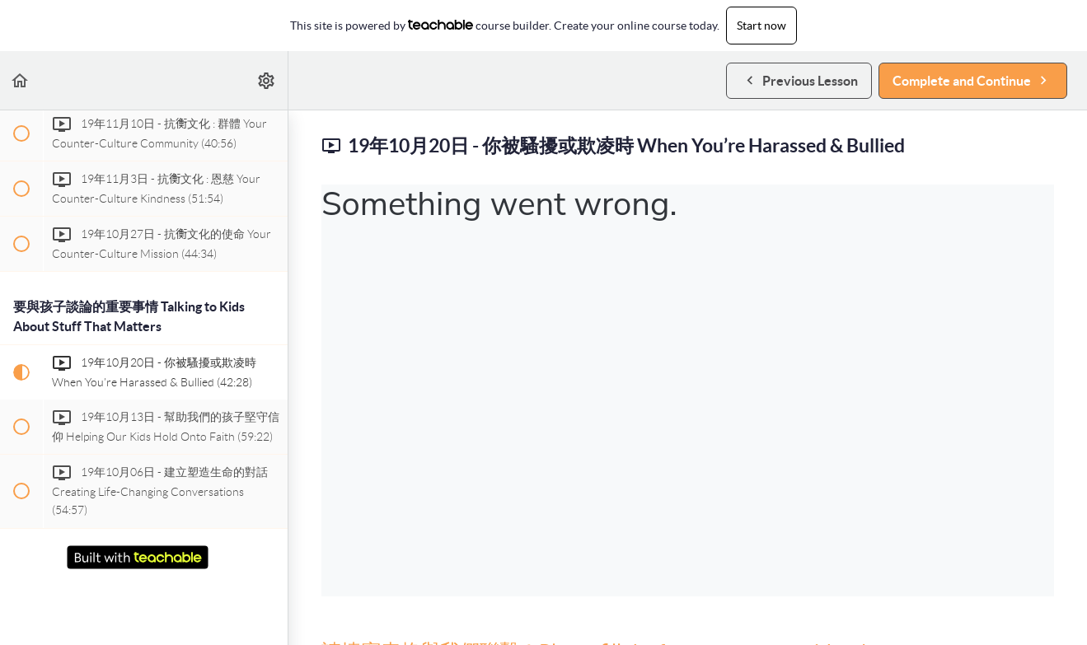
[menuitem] (267, 80)
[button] (20, 80)
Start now (761, 25)
